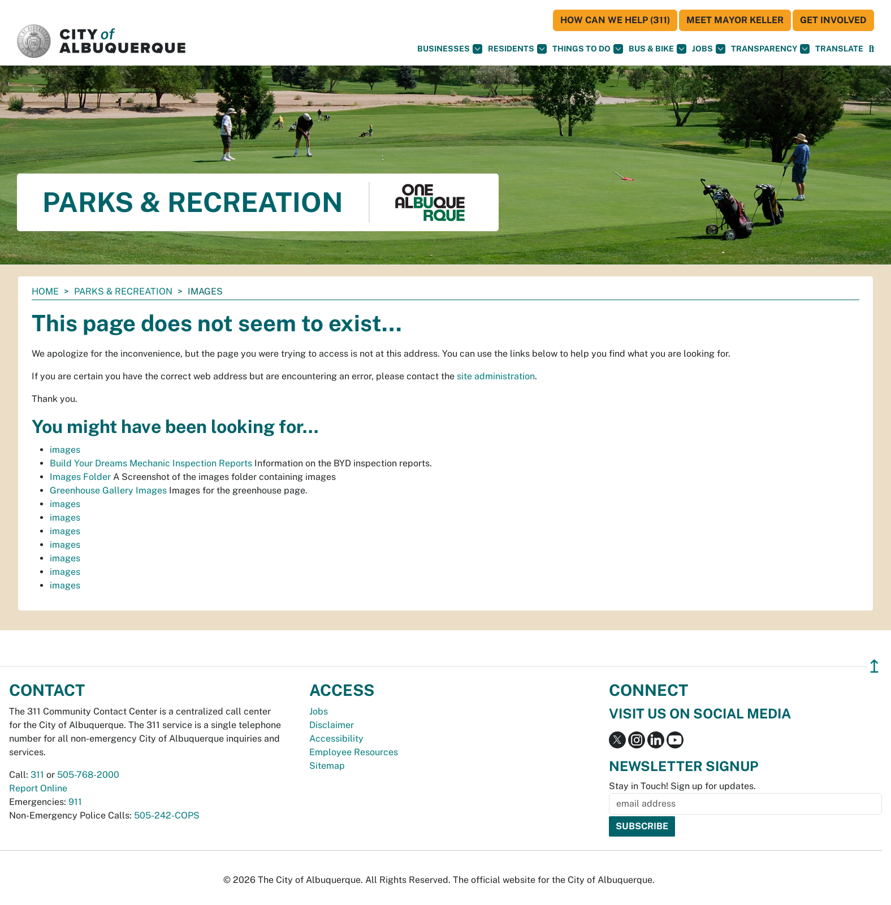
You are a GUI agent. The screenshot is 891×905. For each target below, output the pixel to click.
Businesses (449, 49)
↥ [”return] (874, 666)
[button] (839, 48)
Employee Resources (353, 752)
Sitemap (327, 765)
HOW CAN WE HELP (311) (615, 20)
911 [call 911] (75, 801)
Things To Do (587, 49)
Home (45, 291)
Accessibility (336, 738)
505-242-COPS (167, 815)
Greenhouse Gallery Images (108, 490)
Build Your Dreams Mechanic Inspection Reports (151, 463)
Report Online (38, 788)
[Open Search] (871, 48)
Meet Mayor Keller (735, 20)
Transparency (770, 49)
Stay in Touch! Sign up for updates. (682, 786)
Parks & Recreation (123, 291)
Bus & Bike (657, 49)
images (65, 449)
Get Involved (833, 20)
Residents (517, 49)
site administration (496, 376)
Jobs (708, 49)
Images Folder (80, 476)
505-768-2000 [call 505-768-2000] (88, 774)
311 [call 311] (37, 774)
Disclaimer (331, 725)
